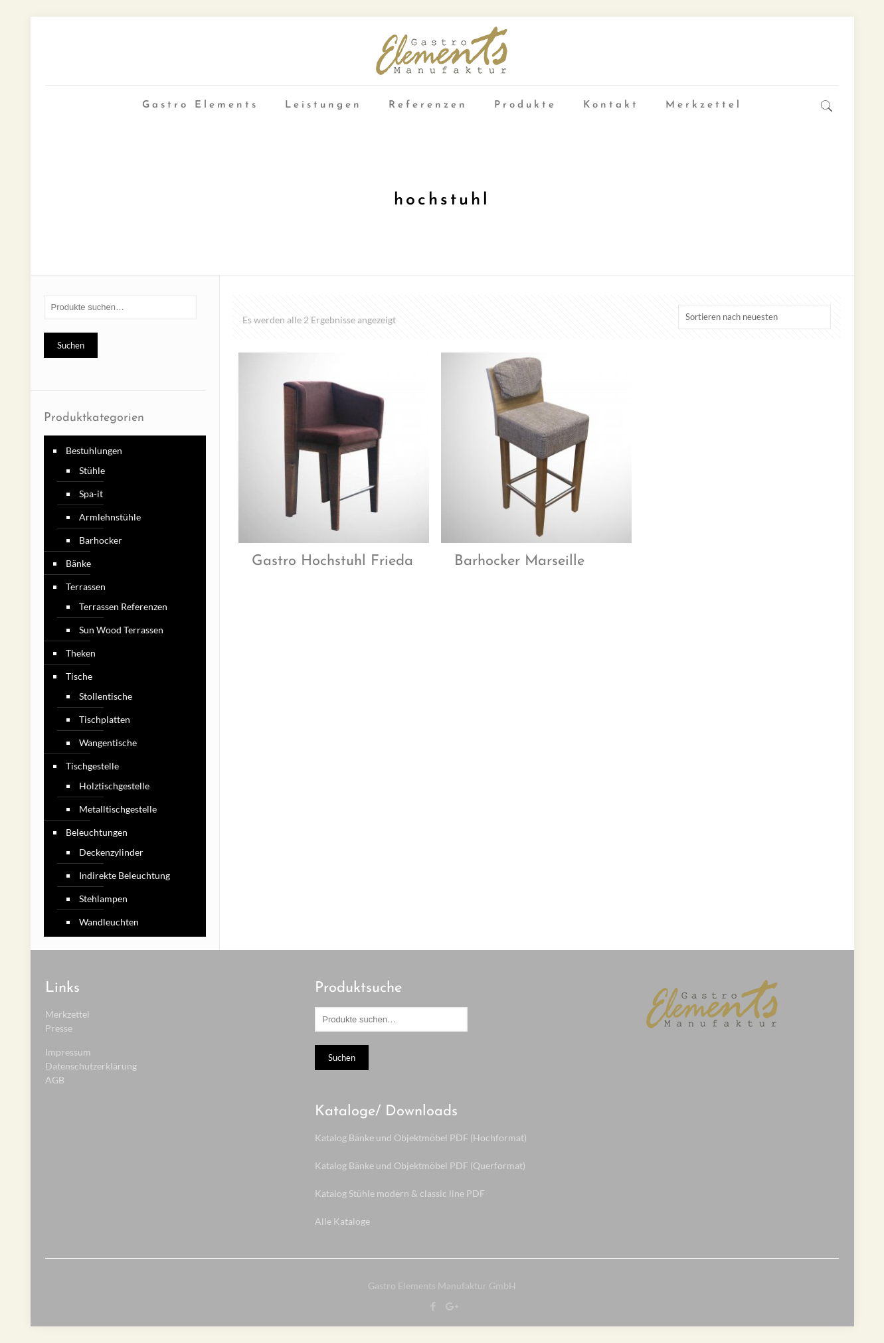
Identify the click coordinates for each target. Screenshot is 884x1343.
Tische (79, 676)
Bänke (78, 563)
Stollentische (105, 696)
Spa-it (91, 493)
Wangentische (108, 742)
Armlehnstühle (110, 516)
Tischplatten (104, 719)
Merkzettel (67, 1014)
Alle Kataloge (342, 1221)
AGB (54, 1079)
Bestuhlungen (94, 450)
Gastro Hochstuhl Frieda (332, 561)
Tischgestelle (92, 765)
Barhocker (100, 540)
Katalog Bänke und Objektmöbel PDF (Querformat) (420, 1165)
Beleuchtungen (97, 832)
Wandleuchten (109, 921)
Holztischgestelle (114, 785)
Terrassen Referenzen (123, 606)
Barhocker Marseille (519, 561)
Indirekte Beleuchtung (124, 875)
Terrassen (86, 586)
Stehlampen (103, 898)
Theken (81, 653)
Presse (58, 1028)
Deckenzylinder (111, 852)
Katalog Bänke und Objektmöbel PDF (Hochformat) (421, 1137)
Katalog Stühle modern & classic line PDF (400, 1193)
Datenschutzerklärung (91, 1065)
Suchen (70, 345)
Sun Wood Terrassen (121, 629)
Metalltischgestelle (118, 809)
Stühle (92, 470)
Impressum (68, 1052)
